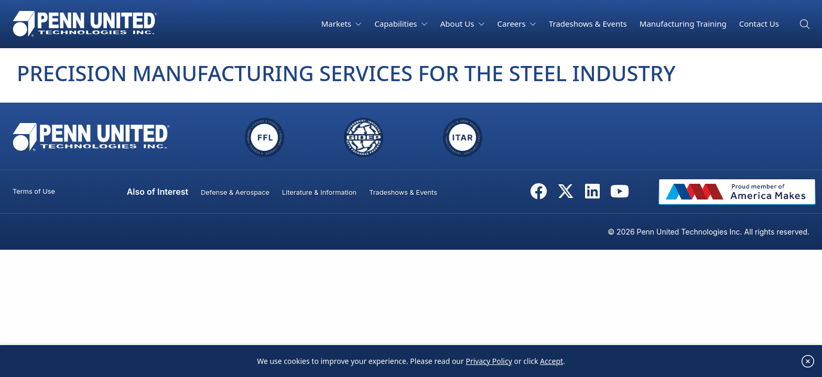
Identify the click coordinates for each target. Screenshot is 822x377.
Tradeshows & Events (403, 192)
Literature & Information (319, 192)
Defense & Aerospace (235, 192)
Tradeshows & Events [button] (588, 23)
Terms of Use (34, 191)
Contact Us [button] (759, 23)
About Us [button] (458, 23)
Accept (551, 365)
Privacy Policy (489, 365)
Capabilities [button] (396, 23)
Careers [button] (512, 23)
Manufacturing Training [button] (683, 23)
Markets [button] (337, 23)
